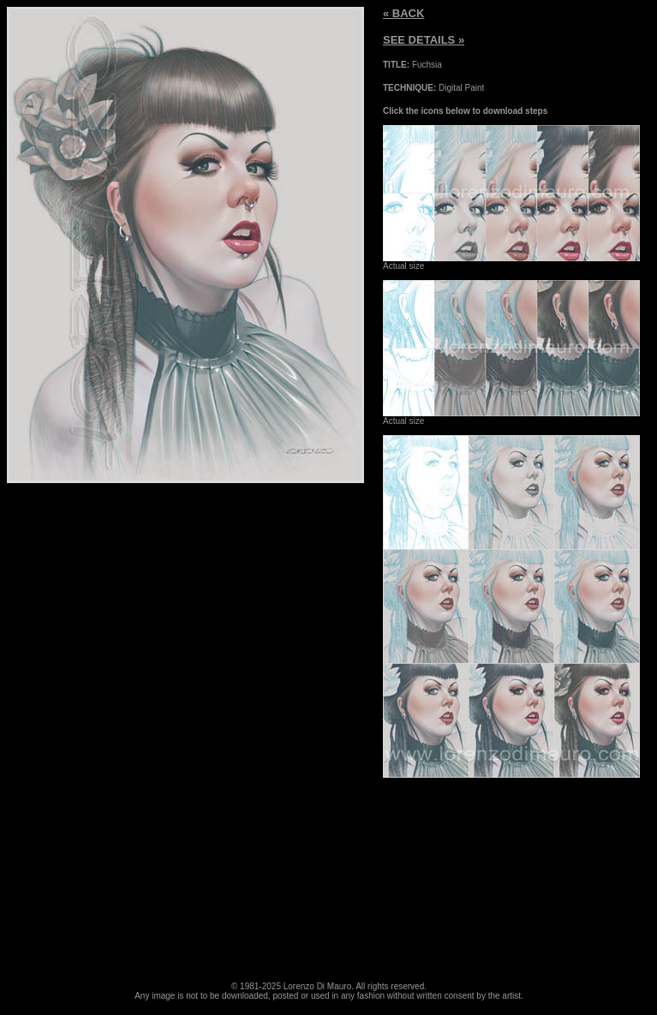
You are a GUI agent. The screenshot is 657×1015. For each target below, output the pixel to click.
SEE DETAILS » (423, 39)
